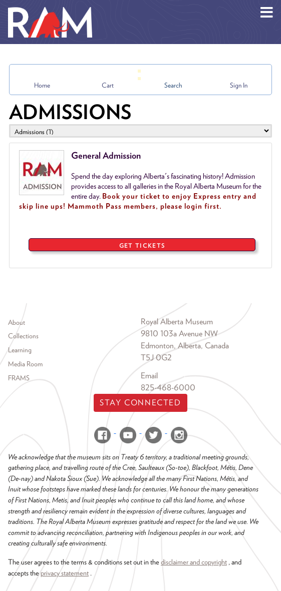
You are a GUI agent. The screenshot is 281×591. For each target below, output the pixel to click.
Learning (20, 350)
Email (149, 375)
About (16, 322)
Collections (23, 336)
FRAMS (19, 378)
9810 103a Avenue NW (179, 333)
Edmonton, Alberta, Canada (185, 345)
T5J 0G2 (156, 357)
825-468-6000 (168, 387)
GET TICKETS (142, 245)
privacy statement (65, 572)
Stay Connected (140, 402)
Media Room (25, 364)
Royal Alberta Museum (177, 321)
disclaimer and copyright (194, 561)
